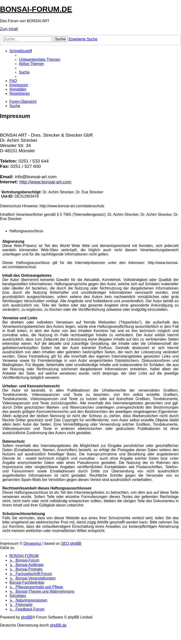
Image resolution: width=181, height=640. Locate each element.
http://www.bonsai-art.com (45, 181)
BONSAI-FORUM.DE (36, 9)
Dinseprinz (32, 543)
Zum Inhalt (9, 29)
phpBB (26, 617)
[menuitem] (39, 59)
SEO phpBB (71, 543)
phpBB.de (58, 625)
